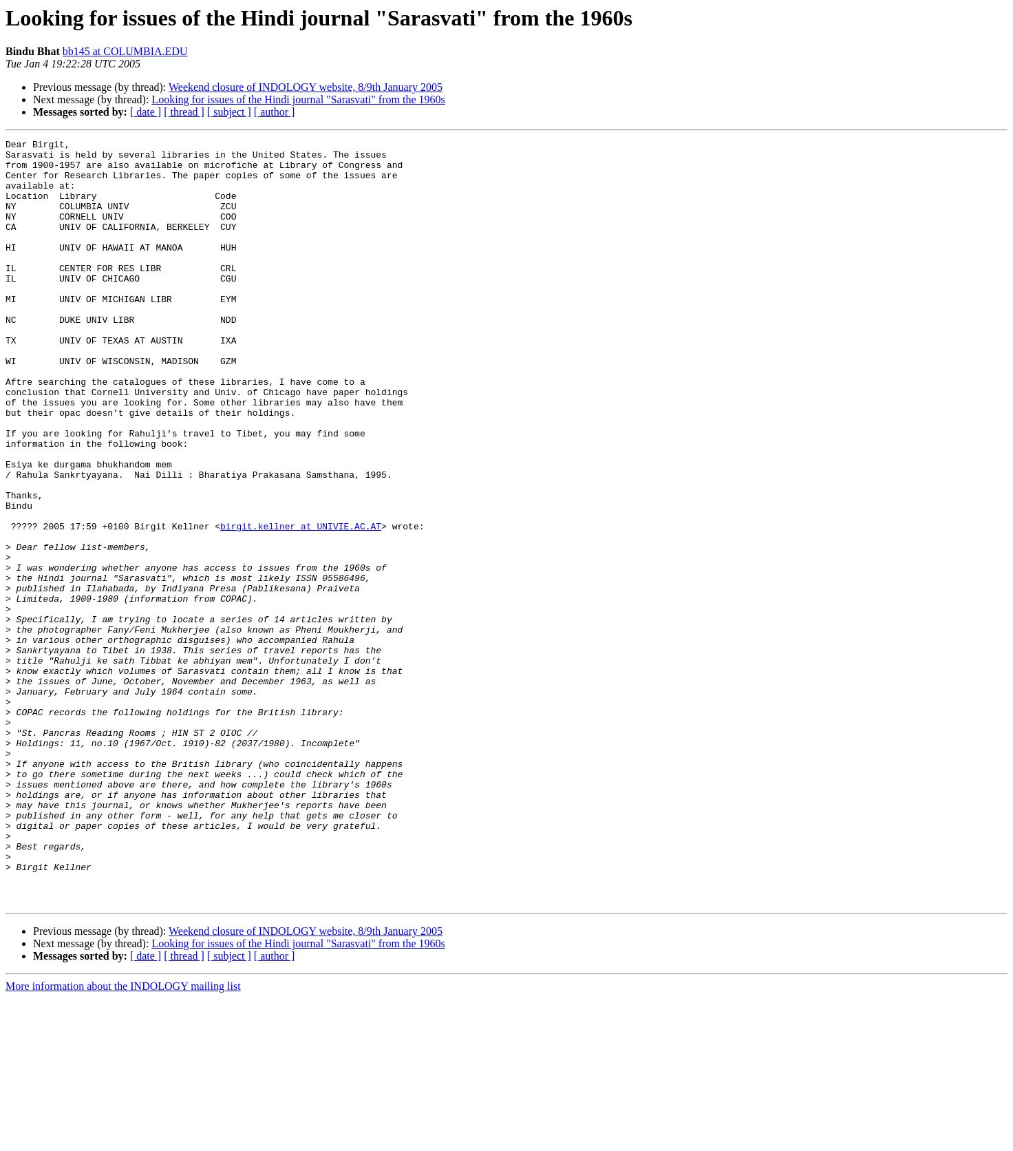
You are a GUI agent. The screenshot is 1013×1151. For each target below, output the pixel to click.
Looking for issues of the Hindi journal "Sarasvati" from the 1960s (298, 99)
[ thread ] (184, 112)
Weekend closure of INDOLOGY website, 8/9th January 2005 (305, 87)
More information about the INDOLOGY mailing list (123, 1139)
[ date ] (145, 112)
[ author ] (274, 112)
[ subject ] (229, 112)
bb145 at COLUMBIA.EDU (125, 51)
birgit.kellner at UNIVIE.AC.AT (300, 604)
